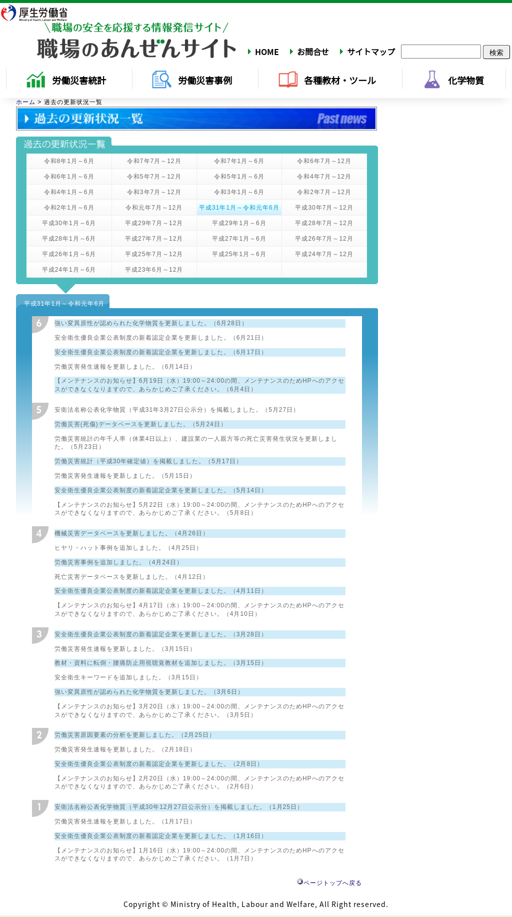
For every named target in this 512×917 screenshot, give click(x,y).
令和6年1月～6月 (69, 176)
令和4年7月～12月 (324, 176)
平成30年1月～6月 (69, 223)
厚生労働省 (40, 12)
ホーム (26, 102)
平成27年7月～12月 (154, 238)
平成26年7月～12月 (324, 238)
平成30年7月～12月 (324, 207)
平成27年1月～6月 (239, 238)
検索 (497, 52)
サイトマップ (371, 52)
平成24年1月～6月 (69, 269)
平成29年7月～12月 (154, 223)
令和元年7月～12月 (154, 207)
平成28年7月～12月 (324, 223)
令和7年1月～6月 (239, 161)
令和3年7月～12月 (154, 192)
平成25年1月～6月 (239, 254)
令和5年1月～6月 (239, 176)
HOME (267, 52)
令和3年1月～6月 (239, 192)
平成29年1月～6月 (239, 223)
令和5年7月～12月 (154, 176)
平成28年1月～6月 (69, 238)
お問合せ (313, 52)
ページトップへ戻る (329, 882)
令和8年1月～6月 (69, 161)
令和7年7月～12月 (154, 161)
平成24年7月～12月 (324, 254)
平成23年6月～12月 (154, 269)
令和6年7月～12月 (324, 161)
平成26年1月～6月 (69, 254)
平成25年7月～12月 (154, 254)
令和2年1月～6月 (69, 207)
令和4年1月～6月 (69, 192)
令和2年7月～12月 (324, 192)
